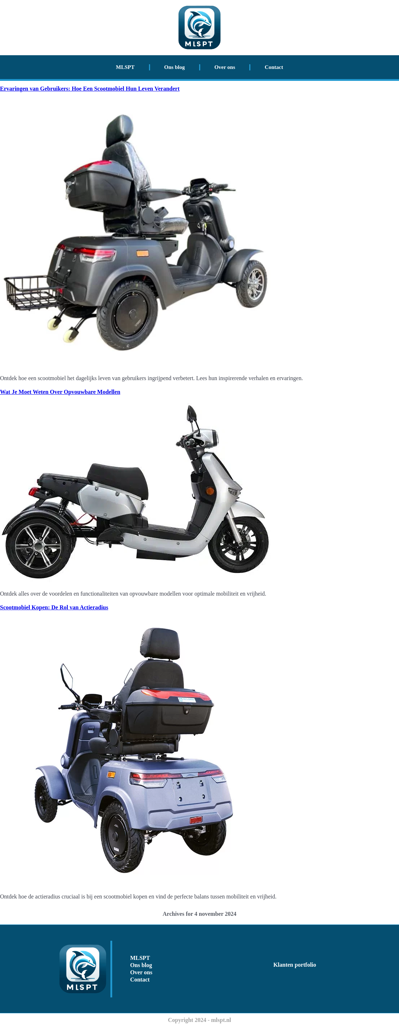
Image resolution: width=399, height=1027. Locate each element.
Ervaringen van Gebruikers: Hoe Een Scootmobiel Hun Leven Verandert (90, 89)
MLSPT (125, 67)
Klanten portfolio (294, 965)
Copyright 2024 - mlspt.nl (199, 1020)
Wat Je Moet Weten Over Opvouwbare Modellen (60, 392)
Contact (274, 67)
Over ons (224, 67)
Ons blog (174, 67)
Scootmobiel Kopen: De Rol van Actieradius (54, 607)
